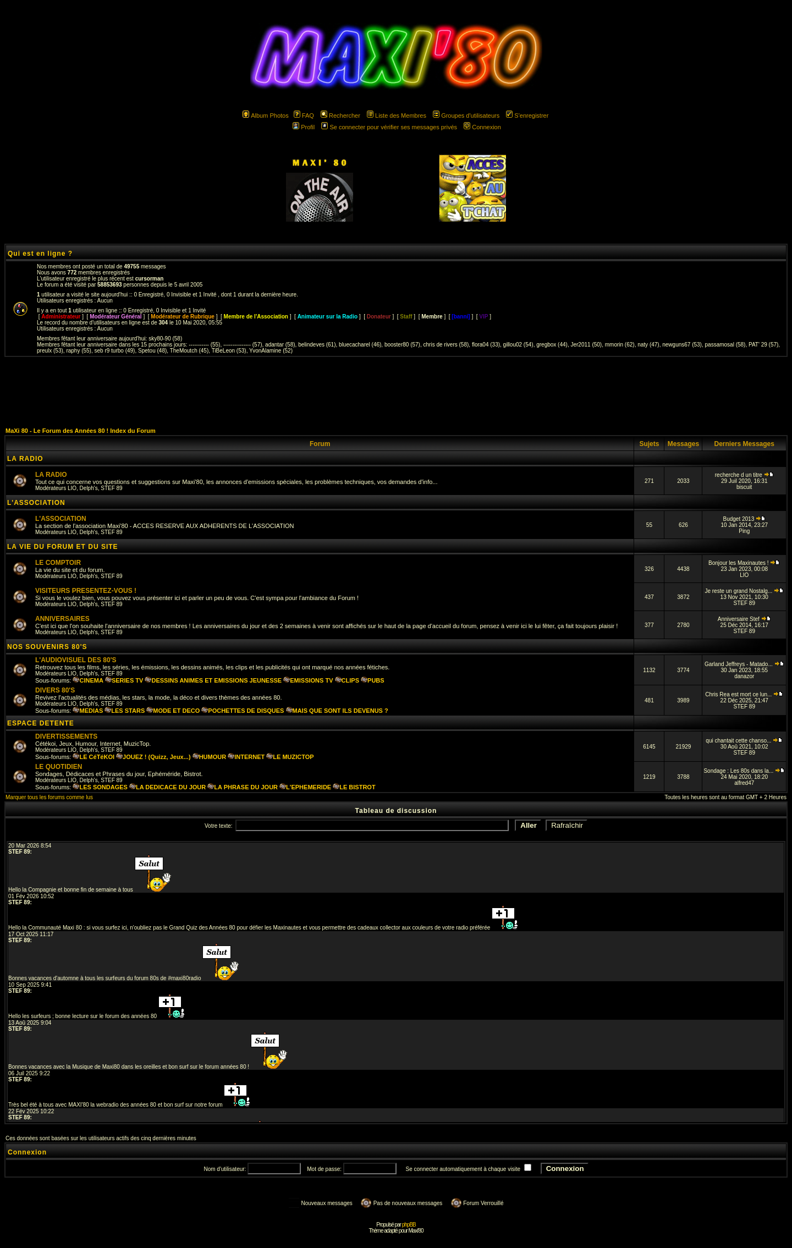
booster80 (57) (402, 345)
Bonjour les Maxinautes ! (744, 563)
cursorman (149, 279)
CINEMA (88, 680)
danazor (744, 676)
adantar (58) (280, 345)
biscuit (744, 487)
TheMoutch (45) (189, 351)
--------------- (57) (242, 345)
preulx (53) (50, 351)
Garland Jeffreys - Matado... (744, 664)
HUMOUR (210, 757)
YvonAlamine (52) (271, 351)
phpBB (409, 1225)
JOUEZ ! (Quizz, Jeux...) (153, 757)
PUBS (372, 680)
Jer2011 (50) (586, 345)
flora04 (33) (486, 345)
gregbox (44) (552, 345)
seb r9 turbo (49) (115, 351)
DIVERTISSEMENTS (66, 736)
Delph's (89, 488)
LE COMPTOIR (58, 563)
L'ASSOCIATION (36, 503)
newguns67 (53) (682, 345)
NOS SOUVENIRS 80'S (47, 647)
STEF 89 (111, 488)
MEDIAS (88, 710)
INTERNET (246, 757)
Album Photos (265, 115)
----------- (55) (204, 345)
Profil (304, 127)
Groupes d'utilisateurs (466, 115)
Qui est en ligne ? (40, 253)
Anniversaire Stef (744, 619)
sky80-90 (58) (165, 339)
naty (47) (648, 345)
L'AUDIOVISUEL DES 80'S (76, 660)
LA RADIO (25, 459)
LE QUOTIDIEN (58, 767)
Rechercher (340, 115)
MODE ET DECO (173, 710)
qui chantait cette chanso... (744, 741)
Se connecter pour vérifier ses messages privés (389, 127)
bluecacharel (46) (360, 345)
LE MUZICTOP (290, 757)
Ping (744, 531)
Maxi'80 (415, 1231)
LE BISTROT (354, 787)
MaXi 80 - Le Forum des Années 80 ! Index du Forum (81, 430)
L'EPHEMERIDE (305, 787)
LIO (72, 488)
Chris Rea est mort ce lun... (744, 694)
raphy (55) (78, 351)
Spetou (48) (152, 351)
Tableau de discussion (396, 811)
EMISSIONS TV (308, 680)
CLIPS (347, 680)
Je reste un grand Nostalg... (744, 591)
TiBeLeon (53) (229, 351)
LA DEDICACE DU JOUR (167, 787)
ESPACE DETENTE (40, 723)
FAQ (304, 115)
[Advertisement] (396, 391)
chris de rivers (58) (446, 345)
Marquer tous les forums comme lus (49, 797)
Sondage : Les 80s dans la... (744, 771)
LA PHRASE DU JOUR (242, 787)
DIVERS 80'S (55, 690)
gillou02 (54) (518, 345)
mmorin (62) (620, 345)
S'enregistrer (527, 115)
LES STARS (125, 710)
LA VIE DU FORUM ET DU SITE (62, 547)
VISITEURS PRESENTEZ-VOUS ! (85, 591)
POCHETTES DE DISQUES (242, 710)
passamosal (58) (725, 345)
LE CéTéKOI (93, 757)
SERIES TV (124, 680)
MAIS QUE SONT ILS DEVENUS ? (337, 710)
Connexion (482, 127)
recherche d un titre (744, 475)
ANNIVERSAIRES (62, 619)
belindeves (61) (317, 345)
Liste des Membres (396, 115)
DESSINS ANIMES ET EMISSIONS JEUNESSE (213, 680)
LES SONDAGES (100, 787)
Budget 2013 (744, 519)
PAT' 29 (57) (763, 345)
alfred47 (744, 783)
